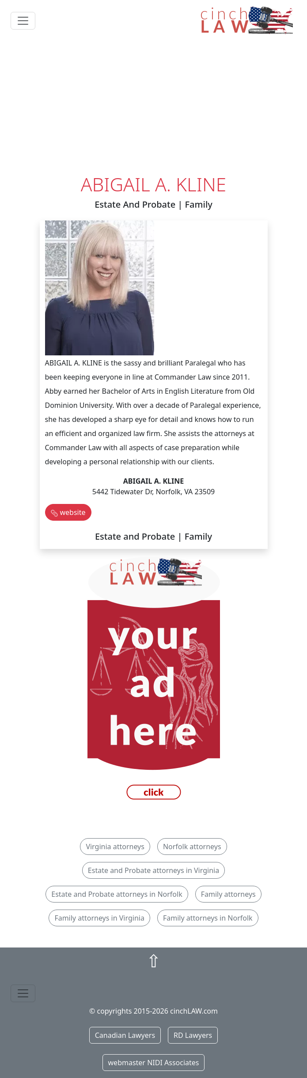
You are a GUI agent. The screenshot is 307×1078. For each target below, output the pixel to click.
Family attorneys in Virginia (99, 918)
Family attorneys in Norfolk (208, 918)
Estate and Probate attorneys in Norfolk (116, 894)
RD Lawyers (193, 1035)
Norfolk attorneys (192, 846)
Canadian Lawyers (125, 1035)
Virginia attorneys (115, 846)
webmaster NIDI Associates (153, 1062)
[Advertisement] (153, 107)
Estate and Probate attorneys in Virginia (153, 870)
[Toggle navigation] (23, 21)
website (73, 512)
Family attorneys (228, 894)
